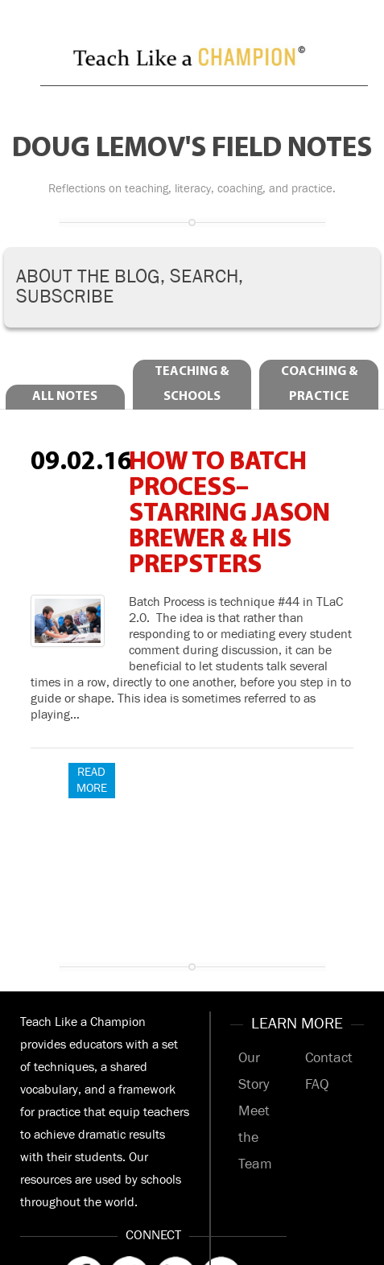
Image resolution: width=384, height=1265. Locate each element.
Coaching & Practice (319, 384)
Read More (91, 780)
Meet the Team (255, 1137)
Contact (329, 1058)
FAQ (316, 1085)
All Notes (64, 396)
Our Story (253, 1071)
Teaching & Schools (192, 384)
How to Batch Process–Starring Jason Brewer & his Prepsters (229, 514)
